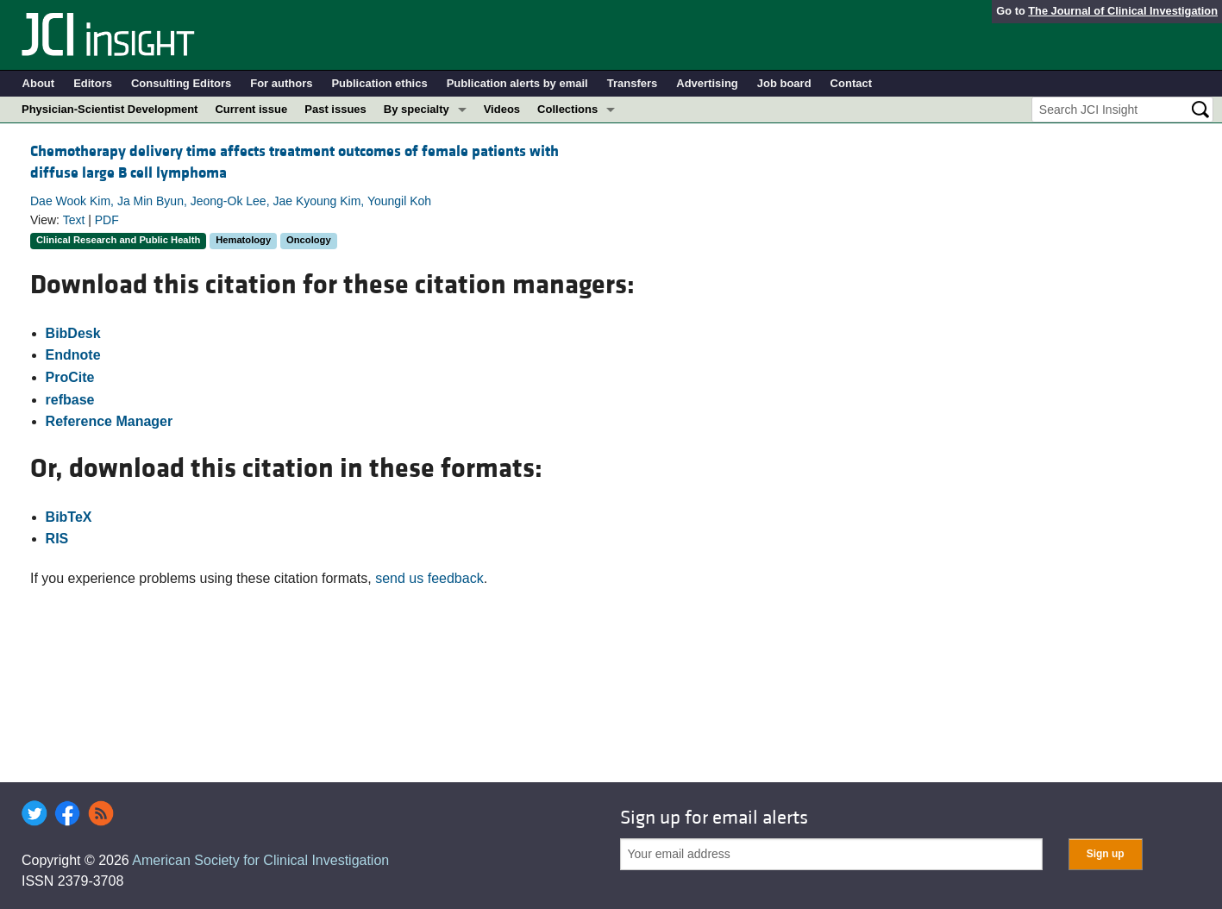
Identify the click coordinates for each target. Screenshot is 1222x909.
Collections (567, 109)
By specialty (416, 109)
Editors (92, 83)
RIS (57, 538)
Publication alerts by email (517, 83)
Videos (502, 109)
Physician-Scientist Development (109, 109)
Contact (851, 83)
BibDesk (73, 333)
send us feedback (429, 578)
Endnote (73, 355)
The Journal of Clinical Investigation (1123, 10)
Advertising (707, 83)
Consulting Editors (181, 83)
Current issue (251, 109)
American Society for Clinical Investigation (260, 860)
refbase (70, 399)
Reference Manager (109, 421)
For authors (281, 83)
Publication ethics (379, 83)
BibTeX (69, 517)
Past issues (335, 109)
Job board (784, 83)
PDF (107, 220)
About (38, 83)
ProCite (70, 377)
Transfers (632, 83)
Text (74, 220)
